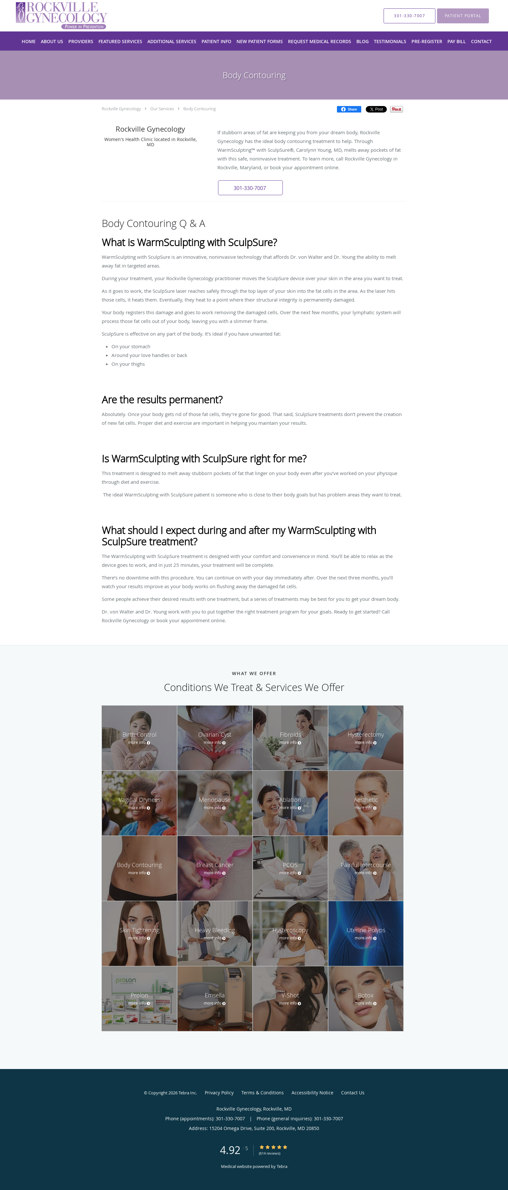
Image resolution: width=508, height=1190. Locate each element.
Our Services (162, 109)
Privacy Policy (219, 1092)
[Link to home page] (52, 15)
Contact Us (352, 1092)
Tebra (282, 1166)
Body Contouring (199, 109)
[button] (250, 187)
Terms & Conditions (262, 1092)
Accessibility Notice (312, 1092)
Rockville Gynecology (121, 109)
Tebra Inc (187, 1093)
